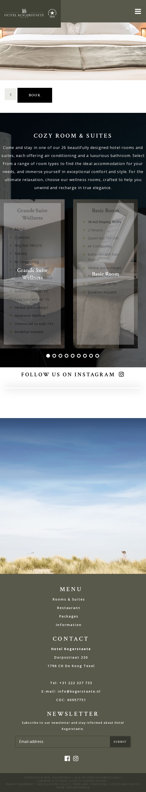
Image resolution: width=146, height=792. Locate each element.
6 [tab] (79, 356)
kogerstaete (61, 777)
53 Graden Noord (92, 781)
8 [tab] (91, 356)
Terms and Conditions (90, 784)
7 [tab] (85, 356)
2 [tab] (54, 356)
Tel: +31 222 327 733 (71, 683)
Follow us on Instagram (68, 374)
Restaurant (69, 608)
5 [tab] (73, 356)
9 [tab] (97, 356)
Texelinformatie (77, 787)
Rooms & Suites (69, 599)
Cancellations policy (53, 784)
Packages (68, 616)
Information (69, 625)
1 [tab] (48, 356)
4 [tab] (67, 356)
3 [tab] (60, 356)
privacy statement (19, 784)
